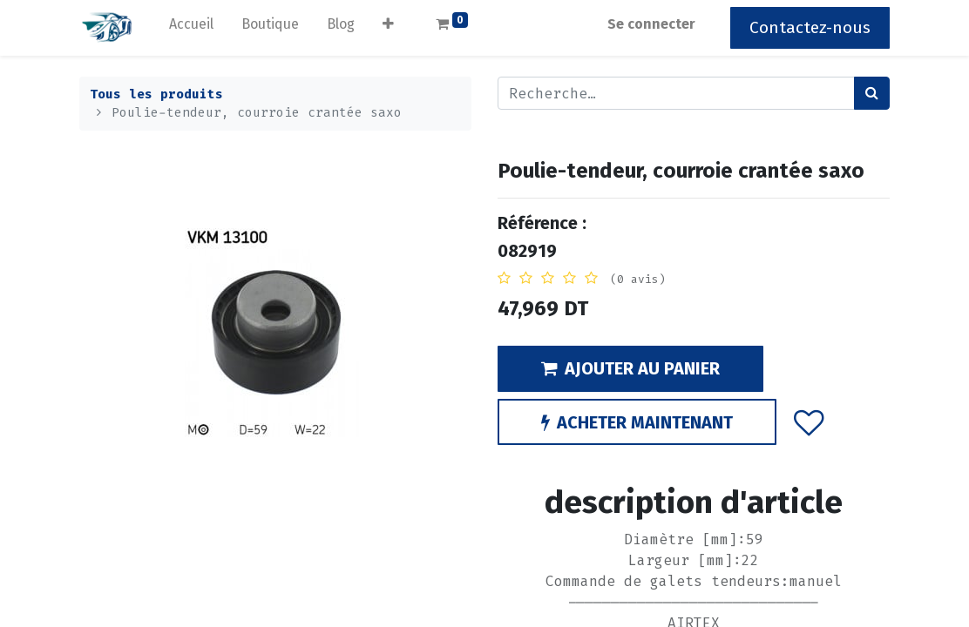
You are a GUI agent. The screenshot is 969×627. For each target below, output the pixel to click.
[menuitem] (191, 28)
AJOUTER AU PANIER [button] (630, 368)
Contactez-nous (810, 27)
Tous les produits (156, 94)
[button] (388, 28)
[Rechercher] (872, 93)
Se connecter (651, 24)
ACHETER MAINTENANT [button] (637, 422)
